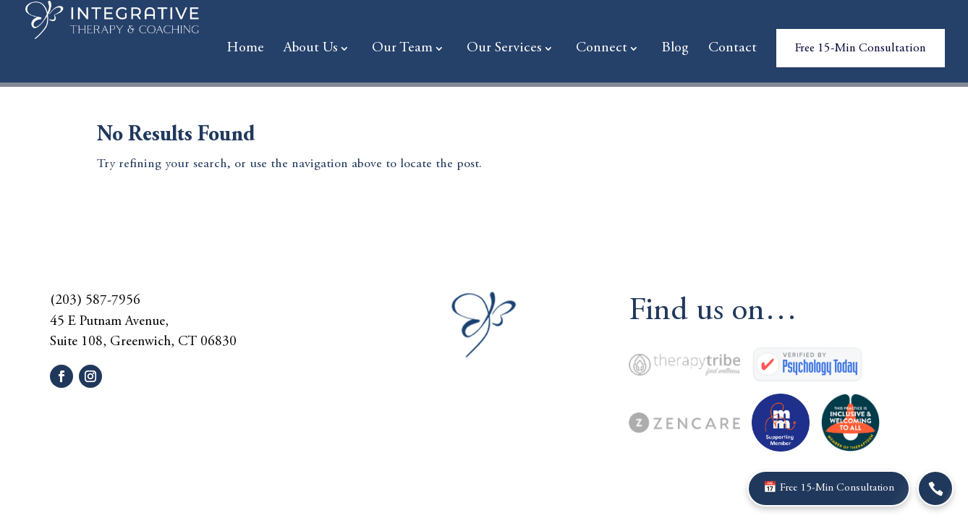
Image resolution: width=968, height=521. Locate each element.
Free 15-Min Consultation (860, 49)
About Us (311, 49)
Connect (601, 49)
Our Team (402, 49)
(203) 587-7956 (95, 301)
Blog (675, 49)
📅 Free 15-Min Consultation (836, 488)
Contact (732, 49)
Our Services (504, 49)
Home (245, 49)
